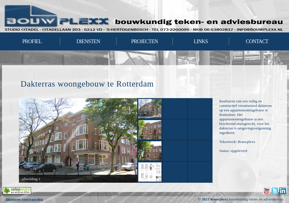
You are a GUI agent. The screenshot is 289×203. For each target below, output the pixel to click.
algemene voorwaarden (24, 199)
